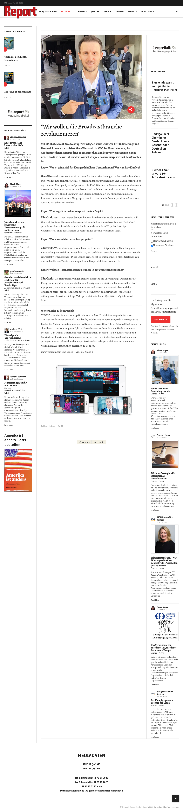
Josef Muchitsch (16, 271)
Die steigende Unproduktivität (12, 337)
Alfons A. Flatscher (18, 137)
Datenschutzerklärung (165, 311)
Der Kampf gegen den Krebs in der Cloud (162, 701)
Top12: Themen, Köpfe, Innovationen (15, 58)
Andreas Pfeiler (16, 329)
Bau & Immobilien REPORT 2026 (91, 782)
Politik (6, 148)
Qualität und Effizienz (13, 232)
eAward (119, 11)
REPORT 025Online (91, 786)
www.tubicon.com (51, 352)
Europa (7, 388)
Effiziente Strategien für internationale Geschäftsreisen (163, 476)
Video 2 (80, 352)
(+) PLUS (95, 11)
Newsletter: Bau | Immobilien (159, 234)
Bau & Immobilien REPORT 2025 (91, 777)
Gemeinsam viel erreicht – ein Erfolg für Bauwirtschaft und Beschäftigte (17, 281)
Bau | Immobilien (48, 11)
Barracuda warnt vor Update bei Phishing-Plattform (164, 86)
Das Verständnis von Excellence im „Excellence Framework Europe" (163, 648)
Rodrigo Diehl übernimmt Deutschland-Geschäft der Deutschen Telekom (160, 143)
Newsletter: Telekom (163, 245)
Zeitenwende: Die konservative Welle (13, 144)
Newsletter (147, 11)
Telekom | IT (67, 11)
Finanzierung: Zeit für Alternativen (15, 384)
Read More (8, 177)
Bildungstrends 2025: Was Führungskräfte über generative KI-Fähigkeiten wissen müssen (164, 561)
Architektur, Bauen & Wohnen (17, 287)
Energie (82, 11)
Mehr (106, 11)
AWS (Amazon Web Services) (165, 518)
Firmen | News (157, 393)
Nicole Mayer (15, 184)
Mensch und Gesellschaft (15, 390)
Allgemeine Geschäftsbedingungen (104, 790)
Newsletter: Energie (163, 241)
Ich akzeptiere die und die (164, 306)
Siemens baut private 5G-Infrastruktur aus (163, 173)
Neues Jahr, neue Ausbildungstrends (160, 390)
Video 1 (70, 352)
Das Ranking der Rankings (17, 91)
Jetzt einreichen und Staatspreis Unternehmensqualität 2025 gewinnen (15, 226)
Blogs (131, 11)
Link (128, 157)
